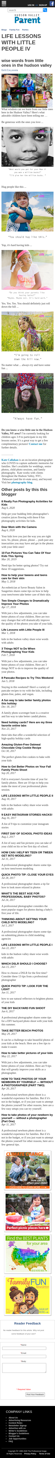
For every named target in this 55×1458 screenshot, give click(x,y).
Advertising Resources (20, 1420)
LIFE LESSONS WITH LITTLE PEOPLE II (27, 795)
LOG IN (31, 5)
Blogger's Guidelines (19, 1433)
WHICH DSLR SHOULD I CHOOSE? (24, 963)
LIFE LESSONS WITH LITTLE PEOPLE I (26, 944)
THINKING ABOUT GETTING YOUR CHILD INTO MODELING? (24, 921)
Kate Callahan (9, 459)
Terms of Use (44, 1454)
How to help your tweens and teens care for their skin (24, 577)
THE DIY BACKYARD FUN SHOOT (23, 1008)
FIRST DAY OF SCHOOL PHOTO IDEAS (26, 833)
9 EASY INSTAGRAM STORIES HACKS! (26, 814)
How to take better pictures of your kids (27, 1053)
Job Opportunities (17, 1439)
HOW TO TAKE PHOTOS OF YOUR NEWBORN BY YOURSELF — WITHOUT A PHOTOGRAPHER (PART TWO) (27, 1082)
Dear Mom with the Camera (19, 526)
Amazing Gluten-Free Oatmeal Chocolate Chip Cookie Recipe (21, 746)
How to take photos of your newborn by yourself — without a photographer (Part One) (27, 1118)
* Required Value (23, 1389)
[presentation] (24, 1381)
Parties (25, 30)
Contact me (35, 443)
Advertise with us (17, 1428)
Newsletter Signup (18, 1425)
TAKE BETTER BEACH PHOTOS (22, 1030)
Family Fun (14, 30)
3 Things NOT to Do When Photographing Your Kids (18, 650)
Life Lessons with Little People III (22, 629)
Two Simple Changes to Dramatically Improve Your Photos (25, 602)
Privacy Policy (30, 1454)
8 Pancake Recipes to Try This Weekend (27, 677)
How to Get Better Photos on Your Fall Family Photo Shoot (26, 768)
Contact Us (14, 1436)
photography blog (21, 482)
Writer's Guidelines (18, 1431)
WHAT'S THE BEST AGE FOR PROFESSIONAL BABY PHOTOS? (23, 895)
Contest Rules (15, 1423)
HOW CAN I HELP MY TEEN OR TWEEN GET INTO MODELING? (27, 854)
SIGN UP (43, 5)
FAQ (11, 1441)
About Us (13, 1417)
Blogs (4, 30)
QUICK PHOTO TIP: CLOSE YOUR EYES (27, 874)
